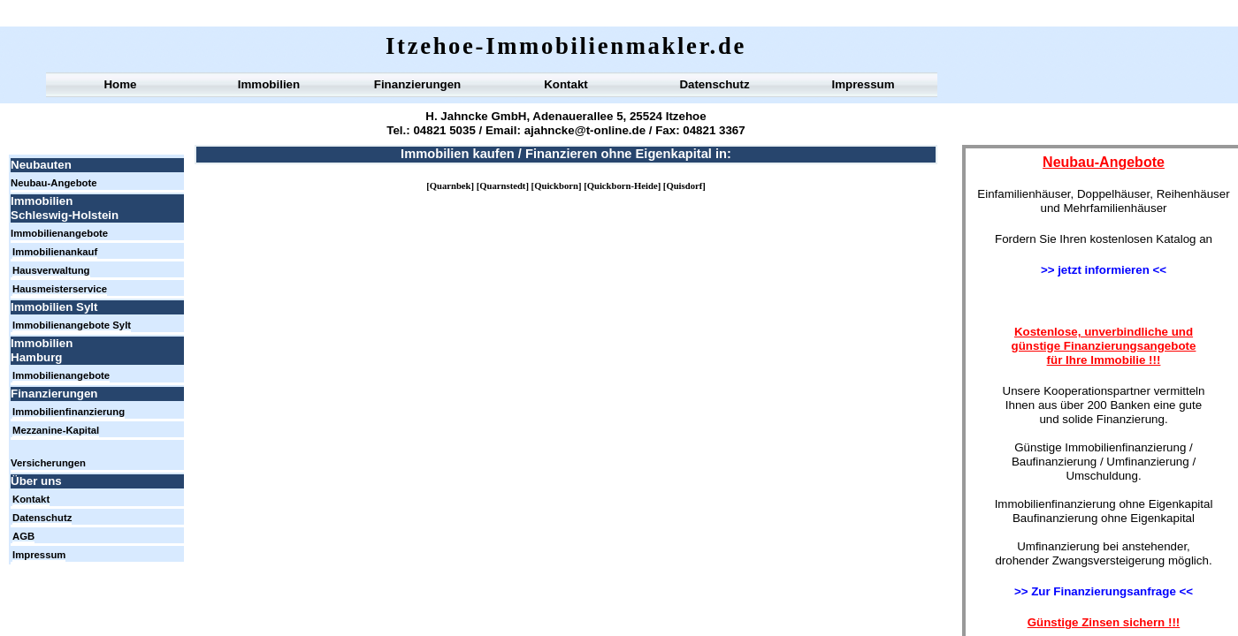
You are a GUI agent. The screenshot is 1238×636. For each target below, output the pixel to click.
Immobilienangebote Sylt (71, 325)
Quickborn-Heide (622, 186)
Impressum (862, 84)
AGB (23, 536)
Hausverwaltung (51, 270)
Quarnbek (450, 186)
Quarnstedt (502, 186)
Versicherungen (48, 463)
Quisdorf (684, 186)
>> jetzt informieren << (1103, 269)
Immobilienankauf (54, 251)
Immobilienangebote (59, 233)
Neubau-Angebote (54, 183)
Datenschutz (714, 84)
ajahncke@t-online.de (583, 130)
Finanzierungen (417, 84)
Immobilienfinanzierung (68, 411)
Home (119, 84)
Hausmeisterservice (59, 289)
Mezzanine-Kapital (55, 430)
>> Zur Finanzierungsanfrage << (1103, 591)
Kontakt (566, 84)
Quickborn (556, 186)
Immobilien (269, 84)
